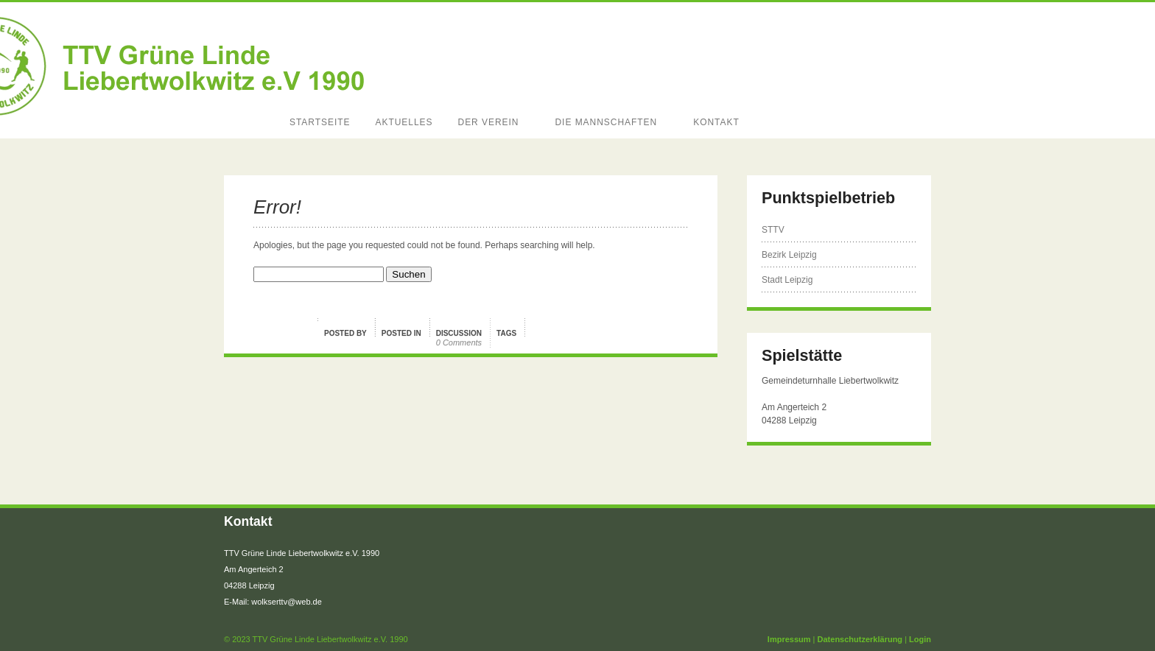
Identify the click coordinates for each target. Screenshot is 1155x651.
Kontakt (718, 122)
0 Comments (459, 342)
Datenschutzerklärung (860, 639)
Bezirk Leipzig (789, 255)
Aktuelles (404, 122)
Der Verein (491, 122)
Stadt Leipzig (787, 280)
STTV (773, 230)
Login (920, 639)
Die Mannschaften (608, 122)
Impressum (789, 639)
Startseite (320, 122)
